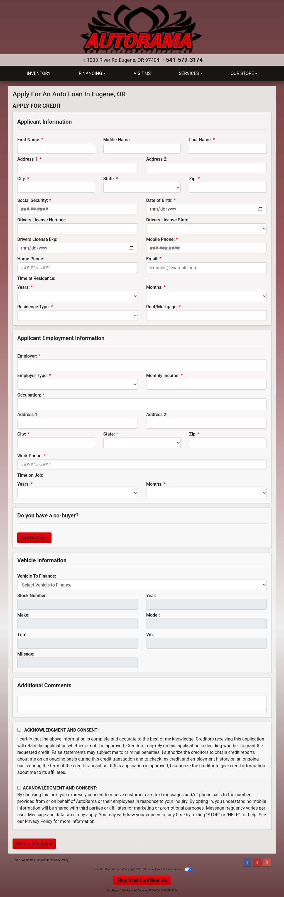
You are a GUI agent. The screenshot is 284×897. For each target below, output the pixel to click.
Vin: (150, 634)
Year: (151, 595)
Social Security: (32, 200)
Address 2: (156, 159)
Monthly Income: (163, 375)
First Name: (28, 139)
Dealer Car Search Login (106, 869)
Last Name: (200, 139)
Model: (153, 614)
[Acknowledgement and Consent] (19, 729)
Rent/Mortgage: (162, 306)
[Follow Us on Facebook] (247, 862)
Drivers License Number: (41, 219)
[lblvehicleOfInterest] (142, 584)
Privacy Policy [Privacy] (59, 859)
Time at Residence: (36, 278)
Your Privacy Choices (174, 869)
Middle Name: (117, 139)
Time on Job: (30, 475)
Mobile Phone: (160, 239)
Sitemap (149, 869)
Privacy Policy (38, 821)
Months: (154, 287)
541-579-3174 (184, 60)
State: (109, 178)
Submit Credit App (34, 843)
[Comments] (142, 704)
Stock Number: (32, 595)
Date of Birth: (159, 200)
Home (16, 859)
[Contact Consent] (19, 788)
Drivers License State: (168, 219)
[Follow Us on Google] (267, 862)
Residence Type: (33, 306)
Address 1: (27, 159)
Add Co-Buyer (34, 537)
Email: (152, 258)
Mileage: (25, 653)
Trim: (22, 634)
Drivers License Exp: (37, 239)
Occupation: (29, 394)
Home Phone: (30, 258)
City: (21, 178)
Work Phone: (30, 455)
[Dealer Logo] (142, 29)
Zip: (193, 178)
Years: (23, 287)
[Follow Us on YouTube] (257, 862)
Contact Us (42, 859)
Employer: (27, 355)
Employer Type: (32, 375)
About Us (27, 859)
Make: (23, 614)
